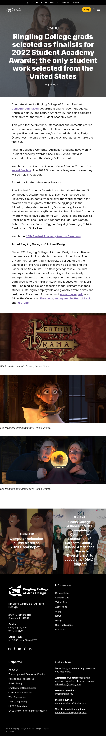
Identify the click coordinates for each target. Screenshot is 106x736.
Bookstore (60, 629)
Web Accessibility (17, 697)
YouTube (23, 302)
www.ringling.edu (71, 294)
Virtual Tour (61, 602)
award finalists (21, 170)
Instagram (61, 298)
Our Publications (64, 625)
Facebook (46, 298)
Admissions (61, 606)
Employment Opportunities (22, 688)
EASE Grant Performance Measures (27, 710)
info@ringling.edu (64, 693)
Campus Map (62, 597)
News (58, 615)
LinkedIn (86, 298)
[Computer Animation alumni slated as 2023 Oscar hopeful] (26, 541)
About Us (13, 669)
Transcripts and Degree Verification (26, 674)
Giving (58, 620)
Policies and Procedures (21, 678)
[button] (98, 9)
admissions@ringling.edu (68, 684)
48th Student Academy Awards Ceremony (53, 236)
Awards (53, 27)
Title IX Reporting (17, 701)
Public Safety (15, 683)
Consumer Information (20, 692)
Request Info (62, 593)
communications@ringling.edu (70, 703)
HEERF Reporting (17, 706)
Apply (58, 611)
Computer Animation (25, 108)
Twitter (74, 298)
